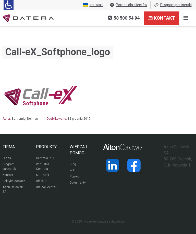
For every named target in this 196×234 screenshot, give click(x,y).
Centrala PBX (45, 158)
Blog (73, 164)
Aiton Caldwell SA (13, 189)
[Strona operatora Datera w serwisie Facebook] (134, 165)
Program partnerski (173, 5)
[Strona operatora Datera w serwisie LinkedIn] (112, 165)
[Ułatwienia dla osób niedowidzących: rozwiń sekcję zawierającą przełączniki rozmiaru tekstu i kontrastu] (9, 5)
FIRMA (9, 146)
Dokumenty (78, 182)
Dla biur (41, 181)
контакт (93, 5)
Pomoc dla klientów (128, 5)
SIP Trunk (42, 175)
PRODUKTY (46, 146)
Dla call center (46, 187)
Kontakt (161, 17)
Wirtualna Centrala (43, 166)
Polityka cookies (14, 181)
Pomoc (75, 176)
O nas (7, 158)
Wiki (73, 170)
